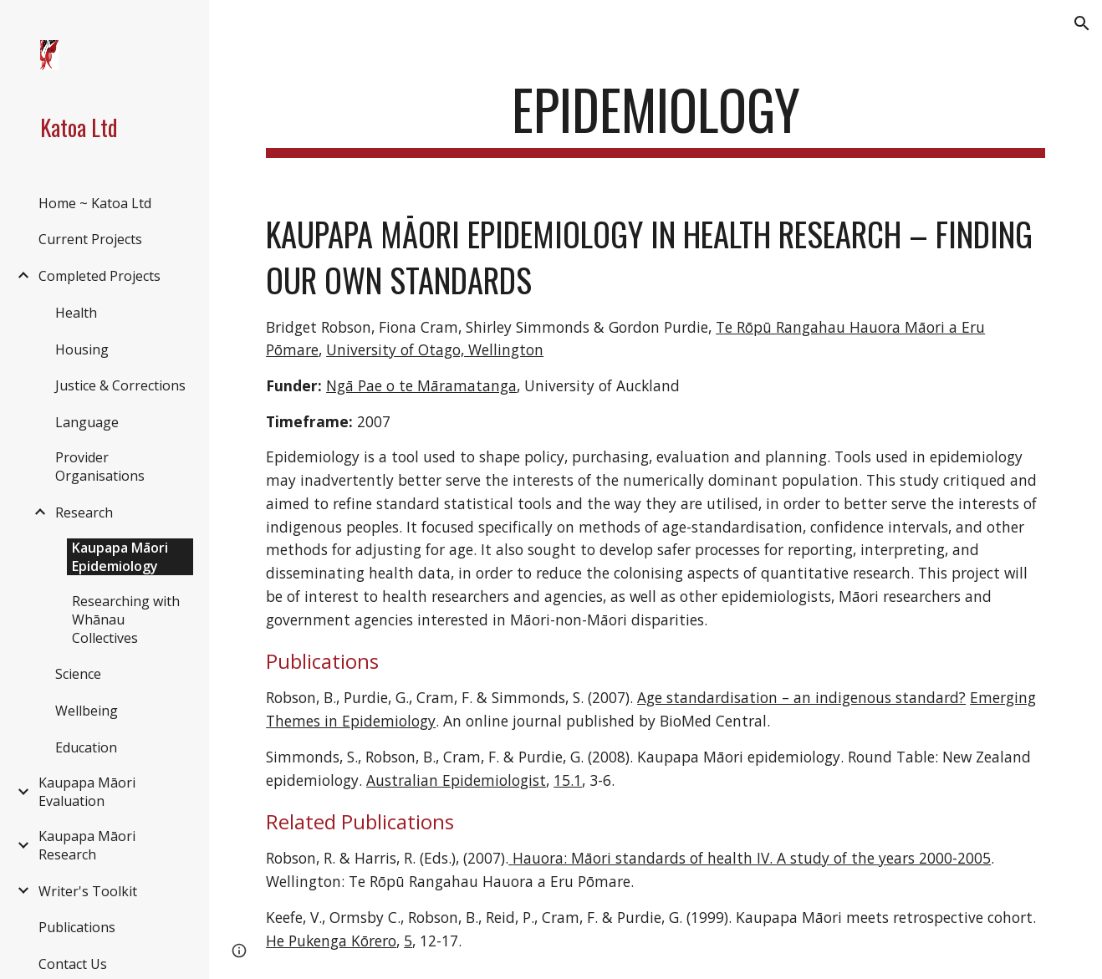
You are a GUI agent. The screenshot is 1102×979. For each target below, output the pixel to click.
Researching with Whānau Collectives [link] (126, 619)
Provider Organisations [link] (100, 466)
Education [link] (86, 747)
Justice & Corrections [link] (120, 385)
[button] (1082, 23)
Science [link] (78, 674)
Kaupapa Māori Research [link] (86, 845)
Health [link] (76, 312)
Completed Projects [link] (99, 276)
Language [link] (87, 422)
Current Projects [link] (90, 239)
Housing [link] (82, 349)
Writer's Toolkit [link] (87, 891)
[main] (655, 117)
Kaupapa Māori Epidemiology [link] (120, 556)
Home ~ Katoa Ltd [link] (94, 203)
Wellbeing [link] (86, 710)
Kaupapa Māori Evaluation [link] (86, 791)
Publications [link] (76, 927)
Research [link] (84, 512)
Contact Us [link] (72, 964)
